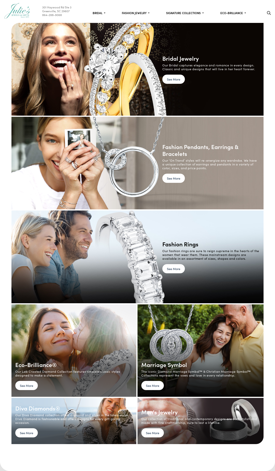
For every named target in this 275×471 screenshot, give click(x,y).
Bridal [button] (98, 13)
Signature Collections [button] (183, 13)
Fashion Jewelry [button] (134, 13)
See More (173, 79)
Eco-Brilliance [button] (232, 13)
